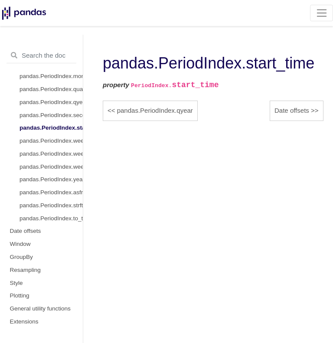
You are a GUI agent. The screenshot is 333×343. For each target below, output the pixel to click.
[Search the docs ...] (41, 55)
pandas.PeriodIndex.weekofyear (51, 166)
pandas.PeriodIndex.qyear (51, 102)
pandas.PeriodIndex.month (51, 76)
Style (16, 283)
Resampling (25, 270)
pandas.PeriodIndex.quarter (51, 89)
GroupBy (21, 257)
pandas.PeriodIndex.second (51, 115)
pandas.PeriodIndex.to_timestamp (51, 218)
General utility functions (40, 308)
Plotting (19, 295)
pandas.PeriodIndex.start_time (51, 127)
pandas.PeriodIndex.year (51, 179)
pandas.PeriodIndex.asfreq (51, 192)
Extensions (24, 321)
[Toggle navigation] (321, 13)
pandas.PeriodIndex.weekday (51, 153)
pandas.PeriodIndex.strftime (51, 205)
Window (20, 244)
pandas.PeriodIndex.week (51, 140)
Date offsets (25, 231)
